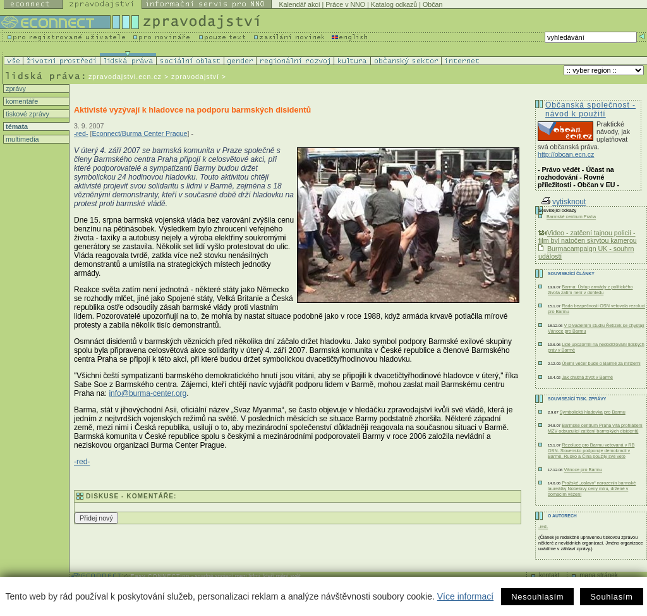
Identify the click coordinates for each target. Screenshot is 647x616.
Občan (432, 4)
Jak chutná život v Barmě (587, 377)
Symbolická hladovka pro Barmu (593, 412)
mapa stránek (598, 575)
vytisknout (563, 201)
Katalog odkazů (394, 4)
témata (16, 126)
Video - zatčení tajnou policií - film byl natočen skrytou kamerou (587, 236)
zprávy (15, 88)
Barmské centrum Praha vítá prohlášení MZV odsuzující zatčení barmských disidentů (595, 428)
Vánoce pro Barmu (583, 469)
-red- (81, 133)
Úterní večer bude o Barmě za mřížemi (601, 363)
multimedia (21, 139)
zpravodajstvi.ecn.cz (125, 76)
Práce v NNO (345, 4)
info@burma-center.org (147, 393)
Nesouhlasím (537, 596)
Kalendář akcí (299, 4)
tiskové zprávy (26, 114)
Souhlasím (611, 596)
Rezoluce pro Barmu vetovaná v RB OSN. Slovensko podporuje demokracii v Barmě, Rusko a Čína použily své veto (591, 450)
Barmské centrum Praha (571, 216)
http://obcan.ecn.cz (566, 154)
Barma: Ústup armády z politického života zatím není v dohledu (590, 289)
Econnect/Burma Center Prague (139, 133)
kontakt (549, 575)
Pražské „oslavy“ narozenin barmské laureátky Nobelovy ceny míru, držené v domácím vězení (592, 488)
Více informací (465, 596)
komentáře (21, 101)
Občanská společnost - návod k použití (590, 109)
